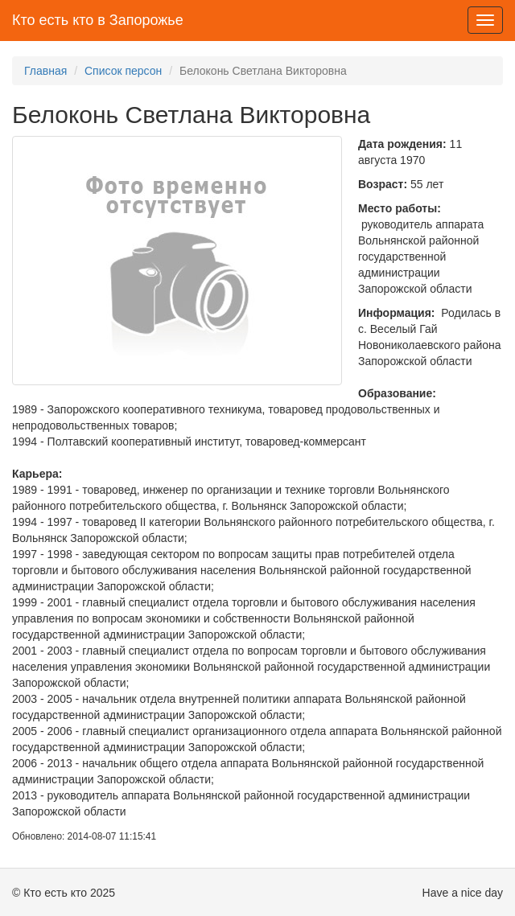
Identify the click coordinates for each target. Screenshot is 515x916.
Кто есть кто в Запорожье (97, 20)
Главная (45, 70)
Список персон (123, 70)
